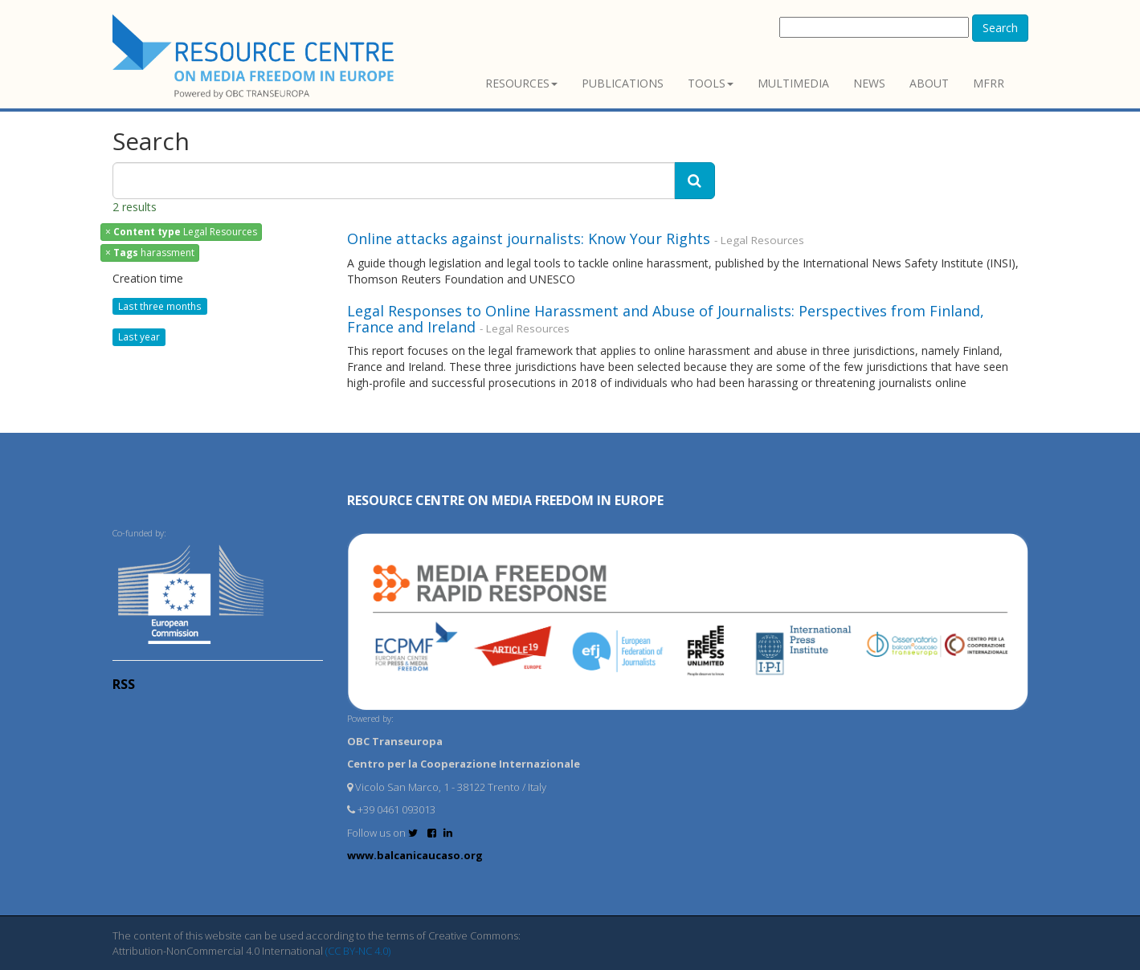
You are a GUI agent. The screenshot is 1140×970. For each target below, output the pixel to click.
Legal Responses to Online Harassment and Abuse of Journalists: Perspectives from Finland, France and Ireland (665, 318)
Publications (623, 83)
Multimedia (793, 83)
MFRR (988, 83)
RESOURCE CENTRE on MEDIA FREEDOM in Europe (505, 500)
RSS (123, 684)
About (929, 83)
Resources (521, 83)
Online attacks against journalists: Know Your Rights (528, 238)
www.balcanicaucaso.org (415, 855)
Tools (710, 83)
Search (1000, 27)
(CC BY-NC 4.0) (357, 951)
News (869, 83)
